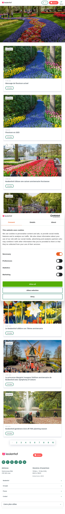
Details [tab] (32, 222)
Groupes (5, 486)
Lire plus (9, 88)
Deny (32, 296)
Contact (5, 496)
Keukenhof (6, 480)
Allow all (32, 284)
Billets (55, 3)
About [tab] (53, 222)
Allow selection (32, 290)
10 (53, 442)
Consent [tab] (11, 222)
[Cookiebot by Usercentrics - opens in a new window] (52, 216)
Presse (5, 491)
